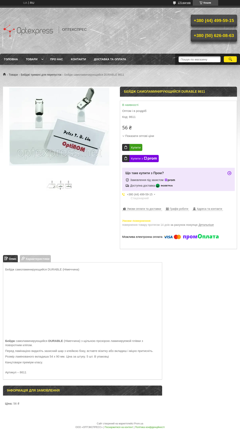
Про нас (56, 59)
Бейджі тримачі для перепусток (41, 74)
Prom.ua (138, 423)
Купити (136, 147)
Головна (11, 59)
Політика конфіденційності (150, 427)
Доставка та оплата (110, 59)
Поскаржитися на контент (119, 427)
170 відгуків (184, 2)
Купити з (144, 158)
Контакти (78, 59)
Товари (31, 59)
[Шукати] (230, 59)
